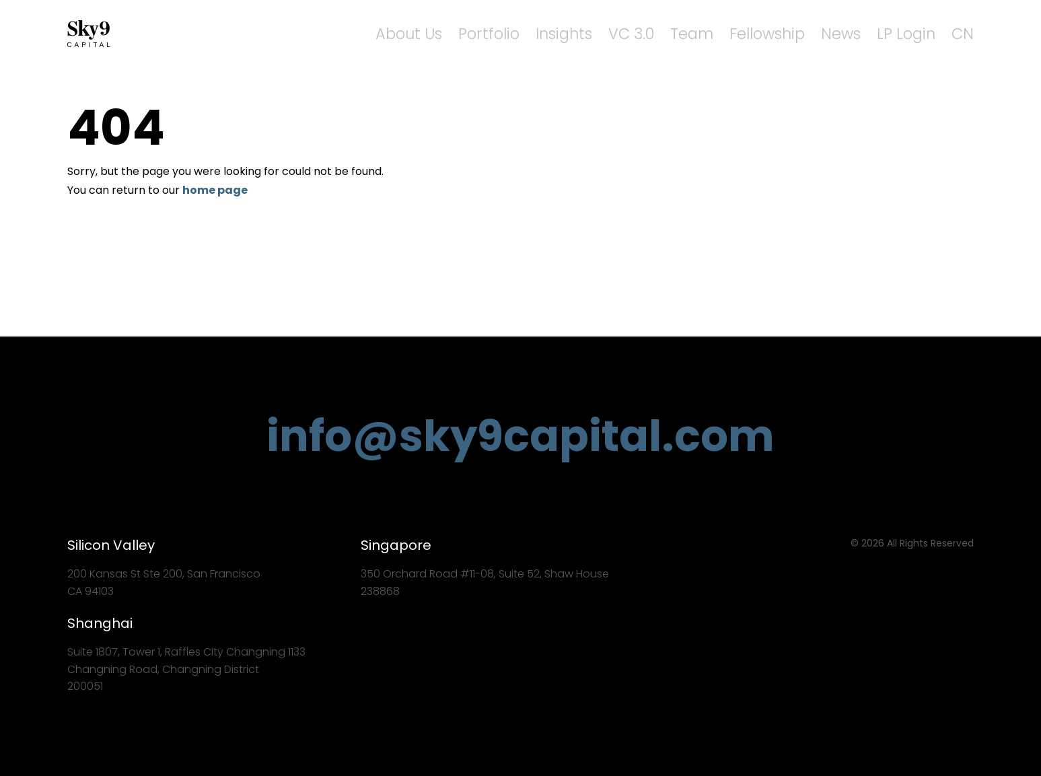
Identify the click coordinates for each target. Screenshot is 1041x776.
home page (215, 190)
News (862, 34)
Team (734, 34)
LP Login (917, 34)
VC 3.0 (682, 34)
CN (965, 34)
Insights (623, 34)
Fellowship (799, 34)
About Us (490, 34)
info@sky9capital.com (520, 436)
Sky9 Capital (90, 33)
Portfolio (559, 34)
